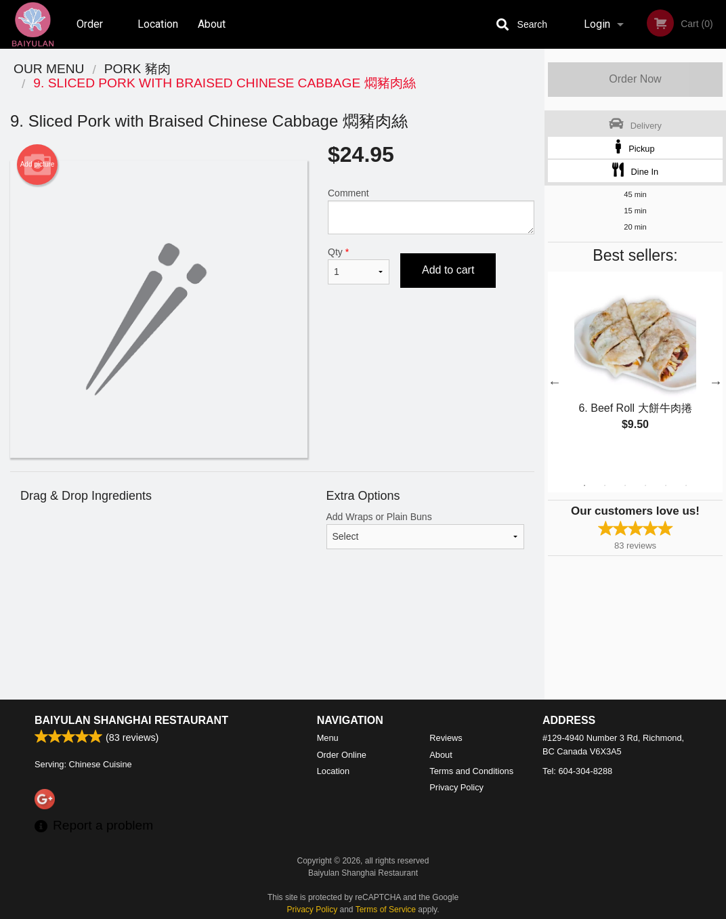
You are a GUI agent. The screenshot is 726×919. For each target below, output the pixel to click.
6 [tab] (686, 485)
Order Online (91, 33)
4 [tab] (645, 485)
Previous (554, 382)
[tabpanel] (635, 365)
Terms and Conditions (471, 771)
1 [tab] (584, 485)
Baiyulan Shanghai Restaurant (131, 720)
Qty (358, 265)
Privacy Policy (456, 787)
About (212, 24)
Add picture (37, 164)
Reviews (445, 738)
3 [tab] (625, 485)
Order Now (635, 79)
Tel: (577, 771)
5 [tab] (665, 485)
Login (597, 24)
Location (157, 24)
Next (716, 382)
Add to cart (448, 270)
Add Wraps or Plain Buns (425, 530)
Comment (431, 211)
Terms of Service (386, 909)
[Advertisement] (272, 624)
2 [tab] (605, 485)
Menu (328, 738)
